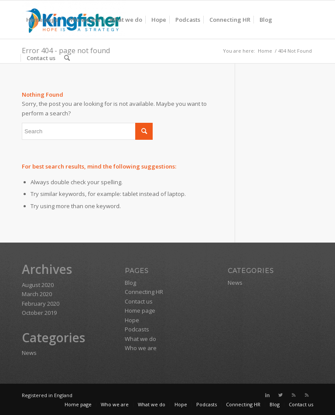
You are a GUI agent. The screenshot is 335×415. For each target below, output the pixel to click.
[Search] (67, 58)
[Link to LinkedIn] (267, 395)
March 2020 (37, 294)
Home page (140, 310)
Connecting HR (144, 292)
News (29, 353)
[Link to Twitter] (280, 395)
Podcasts (137, 329)
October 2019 (39, 313)
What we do (140, 339)
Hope (132, 320)
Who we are (141, 348)
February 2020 (40, 303)
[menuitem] (42, 19)
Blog (130, 283)
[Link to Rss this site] (293, 395)
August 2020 (38, 285)
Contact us (139, 301)
